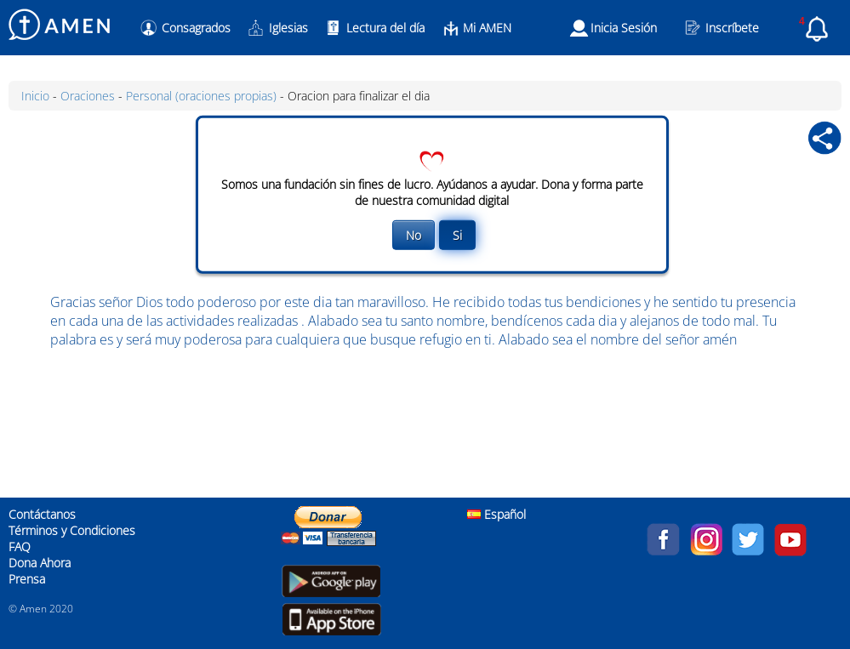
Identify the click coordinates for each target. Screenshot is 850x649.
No (413, 235)
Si (457, 235)
